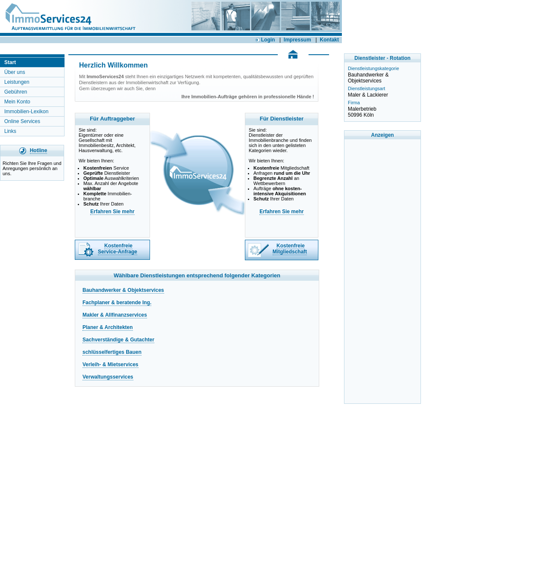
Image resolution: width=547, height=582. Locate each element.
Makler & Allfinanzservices (114, 315)
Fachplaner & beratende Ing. (116, 303)
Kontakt (329, 40)
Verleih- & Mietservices (110, 364)
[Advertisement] (382, 271)
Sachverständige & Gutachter (118, 340)
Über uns (14, 72)
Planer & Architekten (107, 327)
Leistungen (16, 82)
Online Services (22, 121)
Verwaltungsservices (107, 377)
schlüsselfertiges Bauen (111, 352)
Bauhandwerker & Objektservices (123, 290)
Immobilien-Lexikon (26, 112)
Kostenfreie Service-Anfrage (117, 249)
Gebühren (15, 92)
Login (265, 40)
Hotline (38, 150)
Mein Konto (17, 102)
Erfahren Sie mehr (112, 212)
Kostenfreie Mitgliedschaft (290, 249)
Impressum (297, 40)
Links (10, 131)
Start (10, 62)
